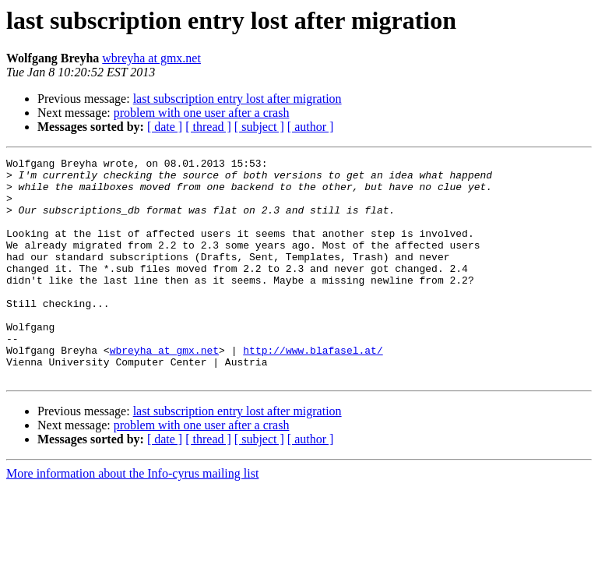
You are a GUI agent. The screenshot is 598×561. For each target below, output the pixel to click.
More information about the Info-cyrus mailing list (132, 517)
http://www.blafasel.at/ (312, 390)
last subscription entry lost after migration (237, 98)
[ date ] (164, 126)
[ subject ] (259, 126)
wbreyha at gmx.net (151, 58)
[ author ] (310, 126)
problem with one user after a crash (202, 112)
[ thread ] (208, 126)
